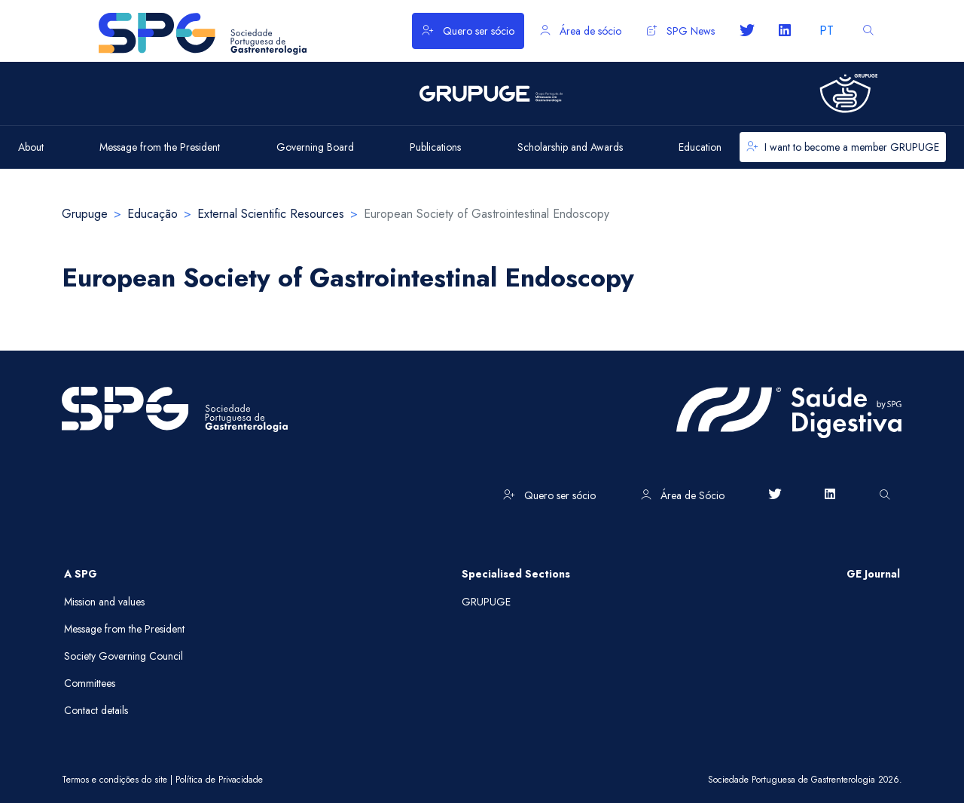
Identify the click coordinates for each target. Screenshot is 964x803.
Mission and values (104, 601)
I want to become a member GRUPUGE (842, 147)
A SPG (80, 573)
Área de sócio (580, 30)
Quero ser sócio (468, 30)
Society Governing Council (123, 656)
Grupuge (85, 213)
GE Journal (873, 573)
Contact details (96, 710)
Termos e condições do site (114, 779)
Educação (152, 213)
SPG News (681, 30)
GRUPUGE (486, 601)
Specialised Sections (516, 573)
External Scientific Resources (270, 213)
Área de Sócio (683, 495)
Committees (89, 683)
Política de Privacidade (219, 779)
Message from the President (124, 628)
